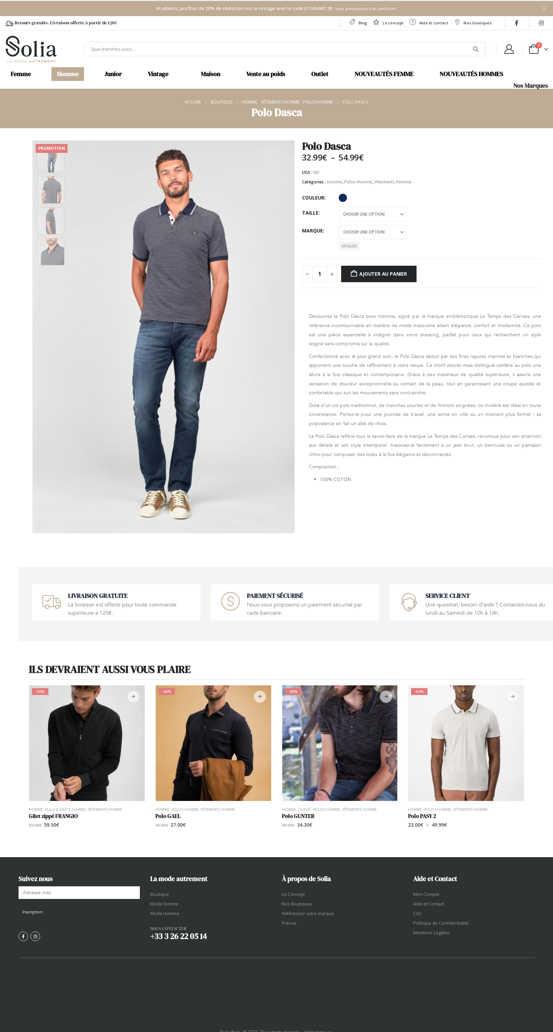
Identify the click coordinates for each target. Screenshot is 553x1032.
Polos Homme (358, 182)
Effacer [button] (349, 246)
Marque (312, 230)
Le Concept (293, 894)
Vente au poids (265, 74)
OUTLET (304, 809)
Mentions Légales (431, 933)
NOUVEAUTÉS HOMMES (471, 74)
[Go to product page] (87, 743)
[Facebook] (517, 23)
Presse (289, 923)
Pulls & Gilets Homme (65, 809)
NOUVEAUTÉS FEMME (383, 74)
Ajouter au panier (383, 274)
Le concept (388, 22)
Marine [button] (343, 198)
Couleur (313, 197)
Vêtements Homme (392, 182)
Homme (68, 74)
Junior (113, 74)
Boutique (159, 894)
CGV (417, 913)
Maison (210, 74)
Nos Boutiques (297, 904)
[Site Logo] (31, 49)
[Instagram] (541, 23)
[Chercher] (475, 49)
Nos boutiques (473, 22)
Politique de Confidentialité (441, 923)
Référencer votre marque (308, 913)
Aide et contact (428, 22)
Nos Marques (530, 86)
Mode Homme (164, 913)
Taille (310, 212)
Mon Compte (426, 894)
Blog (357, 22)
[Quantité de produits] (319, 274)
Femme (21, 74)
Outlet (319, 74)
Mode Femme (164, 904)
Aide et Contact (428, 904)
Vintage (158, 74)
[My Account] (509, 49)
